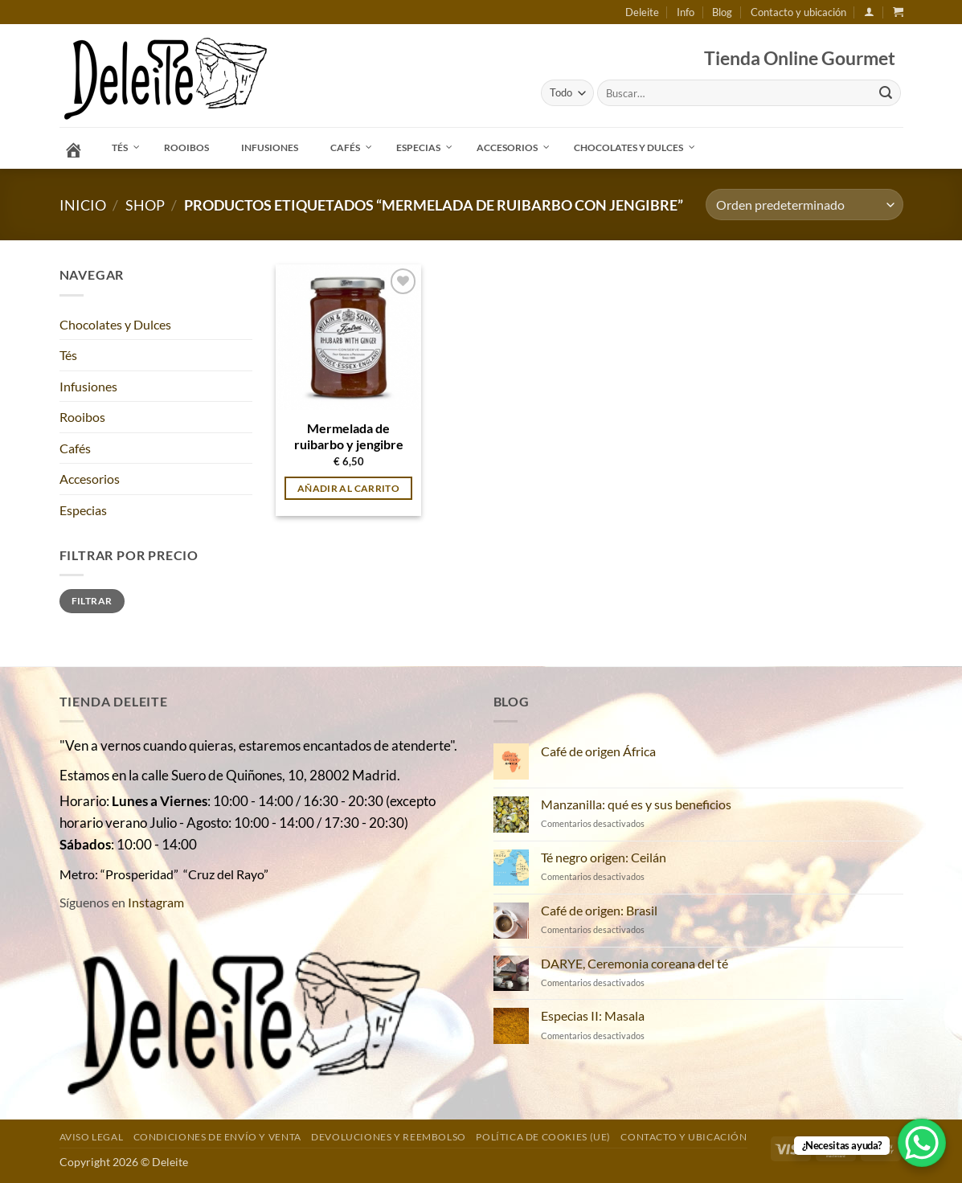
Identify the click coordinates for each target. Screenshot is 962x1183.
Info (685, 12)
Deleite (642, 12)
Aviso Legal (91, 1137)
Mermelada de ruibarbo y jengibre (348, 436)
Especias (83, 510)
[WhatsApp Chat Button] (922, 1143)
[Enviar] (885, 93)
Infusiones (88, 386)
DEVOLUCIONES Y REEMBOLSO (388, 1137)
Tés (68, 354)
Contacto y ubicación (798, 12)
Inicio (82, 205)
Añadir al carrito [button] (348, 488)
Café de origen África (598, 751)
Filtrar (92, 601)
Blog (722, 12)
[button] (869, 12)
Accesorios (89, 478)
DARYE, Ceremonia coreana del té (634, 963)
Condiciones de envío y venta (217, 1137)
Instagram (156, 902)
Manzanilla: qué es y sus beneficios (636, 804)
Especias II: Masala (593, 1015)
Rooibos (82, 416)
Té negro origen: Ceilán (603, 857)
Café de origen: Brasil (599, 910)
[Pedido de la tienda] (804, 204)
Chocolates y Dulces (115, 324)
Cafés (75, 448)
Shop (145, 205)
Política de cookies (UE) (543, 1137)
